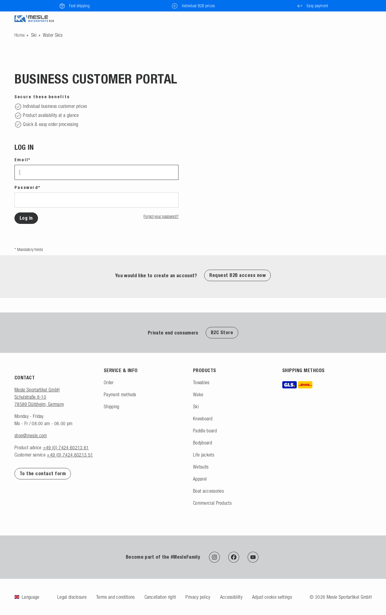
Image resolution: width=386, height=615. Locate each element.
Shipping (111, 406)
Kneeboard (202, 418)
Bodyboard (202, 442)
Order (109, 382)
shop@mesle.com (30, 435)
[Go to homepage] (19, 35)
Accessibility (231, 597)
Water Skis (52, 35)
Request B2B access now (237, 275)
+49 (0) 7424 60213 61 (66, 447)
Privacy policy (197, 597)
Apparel (200, 479)
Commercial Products (212, 503)
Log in (26, 218)
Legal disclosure (72, 597)
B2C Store (222, 332)
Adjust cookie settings (272, 597)
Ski (34, 35)
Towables (201, 382)
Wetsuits (201, 466)
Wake (198, 394)
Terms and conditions (115, 597)
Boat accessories (208, 491)
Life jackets (203, 454)
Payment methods (120, 394)
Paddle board (205, 430)
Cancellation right (160, 597)
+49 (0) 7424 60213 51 (70, 454)
